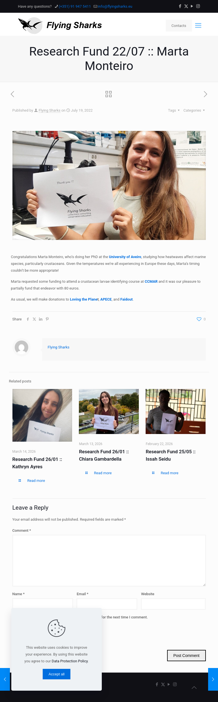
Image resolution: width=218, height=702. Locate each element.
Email (82, 594)
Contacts (178, 26)
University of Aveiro (125, 257)
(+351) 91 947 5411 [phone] (75, 6)
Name (18, 594)
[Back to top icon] (194, 687)
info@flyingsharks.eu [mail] (115, 6)
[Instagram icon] (198, 6)
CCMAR (151, 281)
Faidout (126, 299)
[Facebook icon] (180, 6)
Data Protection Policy (70, 661)
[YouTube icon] (192, 6)
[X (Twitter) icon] (186, 6)
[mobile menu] (198, 25)
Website (147, 594)
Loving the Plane (83, 299)
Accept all (56, 674)
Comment (21, 530)
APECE (106, 299)
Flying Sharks (50, 110)
